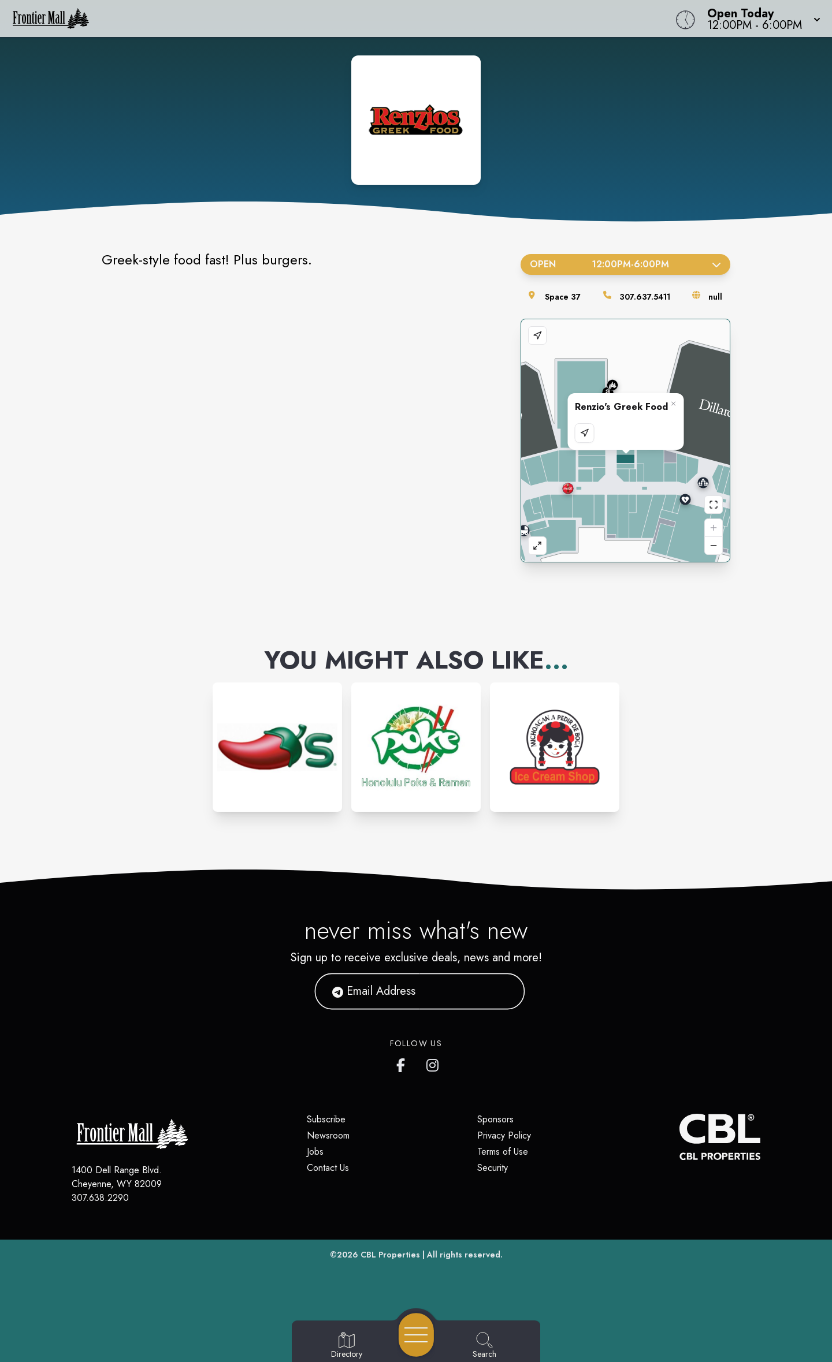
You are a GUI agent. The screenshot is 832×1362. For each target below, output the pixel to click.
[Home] (314, 18)
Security (492, 1167)
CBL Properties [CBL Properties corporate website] (390, 1254)
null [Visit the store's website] (715, 297)
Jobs (315, 1151)
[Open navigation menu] (416, 1335)
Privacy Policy (504, 1135)
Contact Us (328, 1167)
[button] (760, 18)
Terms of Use (502, 1151)
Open (625, 264)
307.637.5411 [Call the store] (644, 297)
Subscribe (326, 1119)
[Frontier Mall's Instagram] (433, 1063)
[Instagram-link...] (277, 747)
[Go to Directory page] (347, 1346)
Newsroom (328, 1135)
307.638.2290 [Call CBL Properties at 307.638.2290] (100, 1197)
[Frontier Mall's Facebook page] (403, 1063)
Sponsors (495, 1119)
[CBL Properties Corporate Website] (679, 1137)
